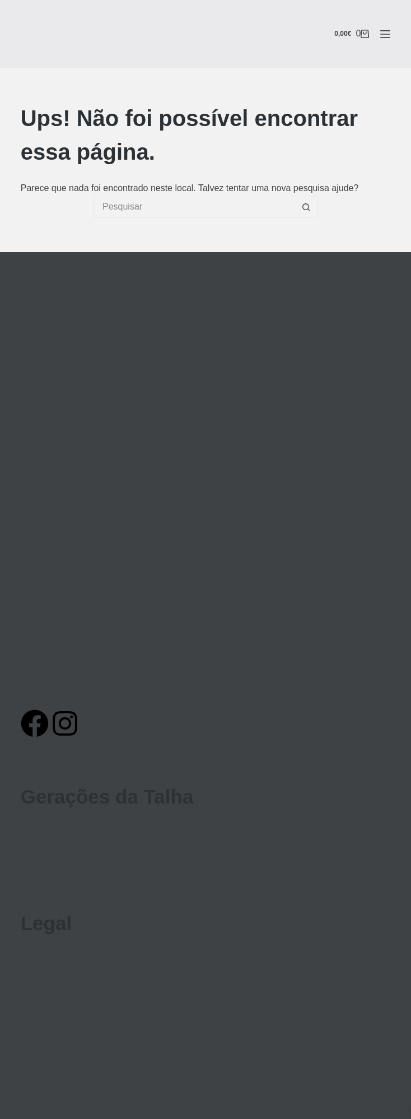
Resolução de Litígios (63, 966)
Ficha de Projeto (53, 984)
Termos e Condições (61, 957)
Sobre (33, 884)
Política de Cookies (59, 993)
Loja (29, 857)
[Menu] (385, 34)
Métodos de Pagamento (68, 975)
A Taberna (41, 875)
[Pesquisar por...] (194, 207)
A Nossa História (54, 848)
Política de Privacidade (66, 948)
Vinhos (34, 831)
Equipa (35, 839)
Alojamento (43, 866)
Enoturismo (43, 822)
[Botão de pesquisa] (306, 207)
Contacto (39, 893)
